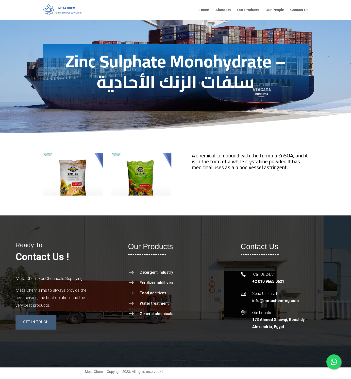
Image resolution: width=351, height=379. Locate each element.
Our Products (248, 10)
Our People (275, 10)
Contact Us (299, 10)
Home (204, 10)
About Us (223, 10)
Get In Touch (36, 322)
